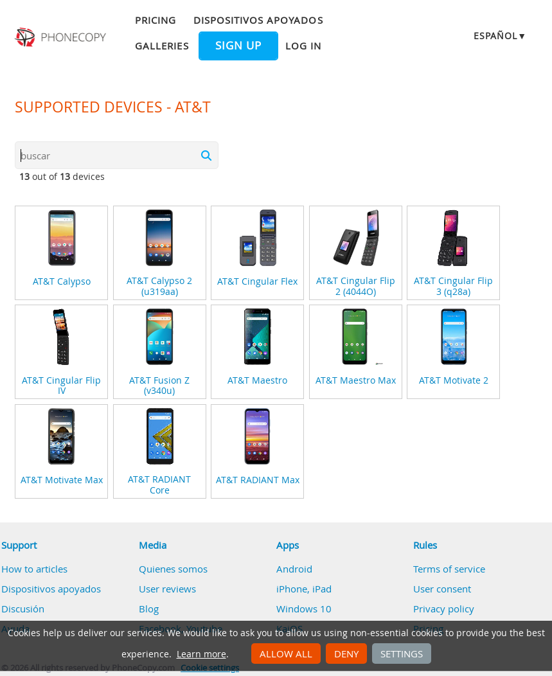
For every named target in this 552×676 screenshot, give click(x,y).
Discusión (22, 608)
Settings (401, 653)
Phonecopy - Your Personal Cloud (61, 37)
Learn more (201, 654)
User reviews (167, 588)
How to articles (34, 568)
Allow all (286, 653)
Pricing (155, 19)
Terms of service (449, 568)
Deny (346, 653)
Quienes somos (173, 568)
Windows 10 (304, 608)
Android (294, 568)
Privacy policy (443, 608)
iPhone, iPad (304, 588)
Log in (303, 45)
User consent (442, 588)
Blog (149, 608)
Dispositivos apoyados (258, 19)
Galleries (161, 45)
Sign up (238, 46)
